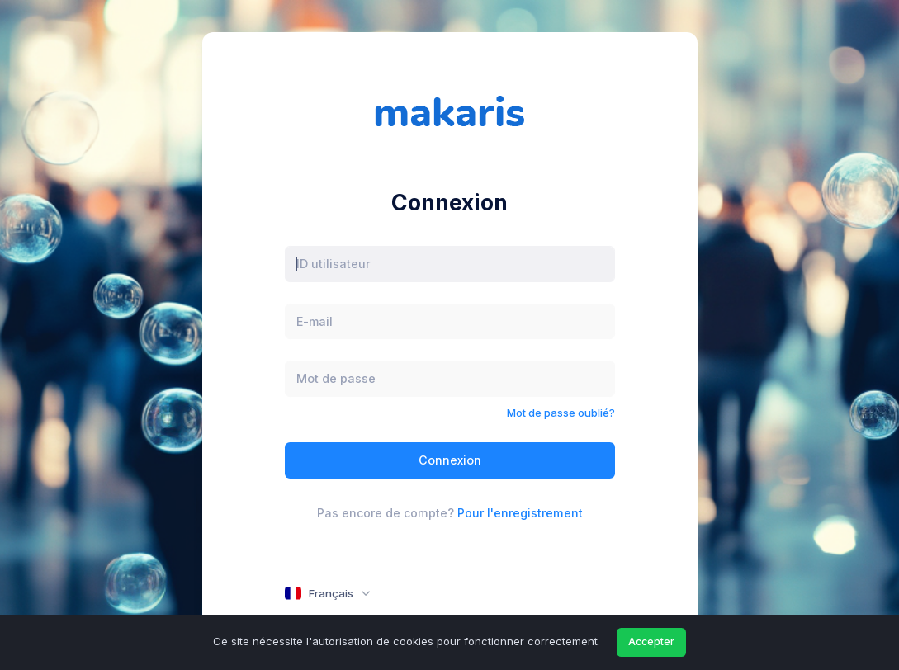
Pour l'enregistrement (520, 513)
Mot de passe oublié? (561, 412)
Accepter (651, 641)
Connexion (450, 460)
